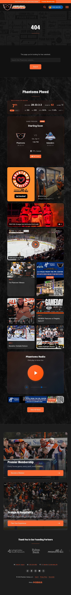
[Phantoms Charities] (21, 184)
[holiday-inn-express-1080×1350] (50, 279)
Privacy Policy (43, 577)
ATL (12, 110)
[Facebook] (31, 570)
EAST (16, 110)
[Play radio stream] (35, 373)
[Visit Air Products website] (57, 551)
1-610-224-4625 (33, 564)
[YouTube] (39, 570)
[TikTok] (27, 570)
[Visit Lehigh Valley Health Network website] (18, 551)
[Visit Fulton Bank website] (38, 551)
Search (37, 577)
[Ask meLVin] (55, 7)
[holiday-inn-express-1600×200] (35, 399)
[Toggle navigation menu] (67, 7)
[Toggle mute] (26, 387)
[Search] (35, 60)
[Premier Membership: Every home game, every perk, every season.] (35, 456)
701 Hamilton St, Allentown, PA (49, 564)
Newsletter (52, 577)
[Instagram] (35, 570)
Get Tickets (35, 156)
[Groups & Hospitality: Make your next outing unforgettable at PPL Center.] (35, 506)
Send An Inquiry (20, 564)
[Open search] (44, 7)
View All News (35, 410)
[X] (43, 570)
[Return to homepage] (14, 7)
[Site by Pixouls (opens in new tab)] (37, 582)
